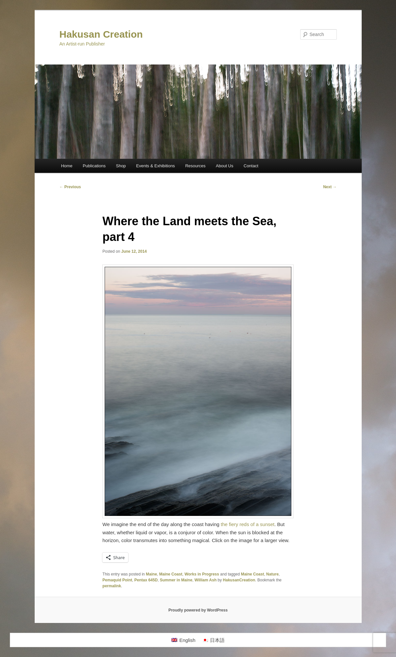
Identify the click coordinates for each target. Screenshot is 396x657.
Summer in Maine (176, 580)
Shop (121, 165)
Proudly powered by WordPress (198, 610)
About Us (224, 165)
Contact (251, 165)
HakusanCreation (239, 580)
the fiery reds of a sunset (247, 524)
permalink (111, 586)
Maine (151, 574)
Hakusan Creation (101, 34)
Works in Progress (201, 574)
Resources (195, 165)
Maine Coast (170, 574)
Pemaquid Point (117, 580)
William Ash (205, 580)
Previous (70, 187)
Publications (94, 165)
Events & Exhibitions (155, 165)
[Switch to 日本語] (213, 640)
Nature (272, 574)
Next (329, 187)
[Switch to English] (183, 640)
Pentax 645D (146, 580)
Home (67, 165)
